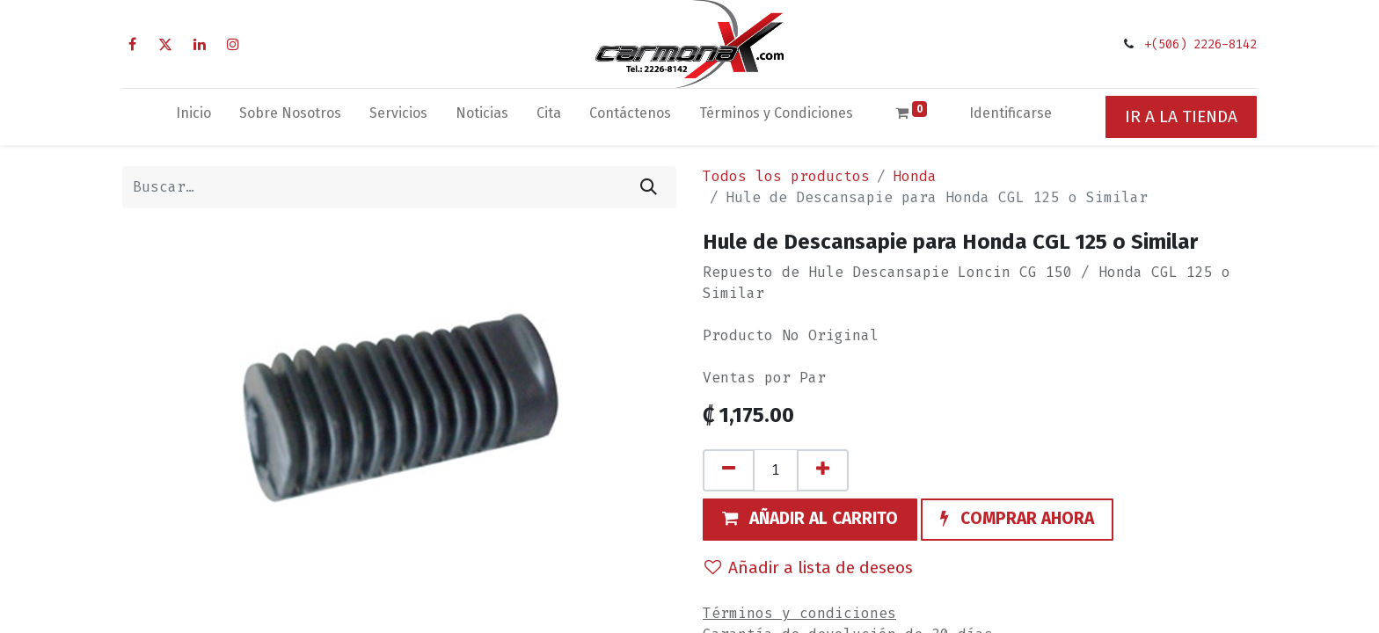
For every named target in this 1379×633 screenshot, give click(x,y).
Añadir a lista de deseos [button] (808, 567)
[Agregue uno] (823, 470)
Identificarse (1010, 113)
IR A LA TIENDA (1181, 116)
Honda (915, 176)
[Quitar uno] (729, 470)
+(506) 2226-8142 (1200, 44)
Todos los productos (786, 176)
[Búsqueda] (648, 187)
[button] (810, 519)
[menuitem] (193, 117)
